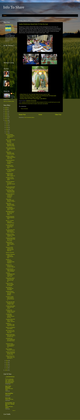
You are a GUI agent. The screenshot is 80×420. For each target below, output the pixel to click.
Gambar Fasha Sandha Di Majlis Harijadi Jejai (30, 97)
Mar (7, 364)
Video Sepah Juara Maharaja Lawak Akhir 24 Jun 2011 (10, 145)
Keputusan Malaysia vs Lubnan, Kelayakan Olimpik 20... (10, 183)
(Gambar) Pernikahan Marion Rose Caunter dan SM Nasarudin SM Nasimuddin (38, 95)
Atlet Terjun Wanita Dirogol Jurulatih (13, 28)
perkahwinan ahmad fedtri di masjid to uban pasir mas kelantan (35, 103)
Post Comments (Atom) (29, 117)
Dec (7, 121)
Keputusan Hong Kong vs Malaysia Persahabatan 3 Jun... (10, 345)
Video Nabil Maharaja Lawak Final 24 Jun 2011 (10, 149)
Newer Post (22, 114)
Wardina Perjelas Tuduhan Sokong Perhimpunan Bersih (10, 136)
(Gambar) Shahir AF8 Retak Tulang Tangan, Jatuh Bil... (10, 320)
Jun (7, 132)
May (7, 360)
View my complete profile (9, 101)
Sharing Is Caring (9, 24)
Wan (13, 93)
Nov (7, 123)
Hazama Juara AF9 (10, 252)
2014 (6, 114)
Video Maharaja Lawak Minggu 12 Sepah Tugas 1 (10, 208)
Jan (7, 367)
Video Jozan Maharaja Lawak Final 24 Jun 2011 (10, 153)
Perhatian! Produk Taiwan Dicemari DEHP (10, 178)
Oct (7, 125)
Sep (7, 127)
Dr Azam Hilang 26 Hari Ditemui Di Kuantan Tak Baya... (10, 226)
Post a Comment (24, 108)
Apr (7, 362)
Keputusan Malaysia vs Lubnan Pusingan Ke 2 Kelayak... (10, 162)
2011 (6, 120)
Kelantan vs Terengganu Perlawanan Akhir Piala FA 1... (10, 261)
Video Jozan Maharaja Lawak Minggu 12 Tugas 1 (10, 204)
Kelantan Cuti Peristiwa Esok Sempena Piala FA (10, 265)
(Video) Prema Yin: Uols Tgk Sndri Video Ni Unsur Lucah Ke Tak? (35, 94)
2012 (6, 118)
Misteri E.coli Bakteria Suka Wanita (10, 328)
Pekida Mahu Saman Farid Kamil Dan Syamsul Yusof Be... (10, 279)
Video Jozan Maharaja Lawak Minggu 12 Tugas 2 (10, 200)
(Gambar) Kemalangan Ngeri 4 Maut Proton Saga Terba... (10, 274)
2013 (6, 116)
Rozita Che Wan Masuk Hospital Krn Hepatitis (10, 284)
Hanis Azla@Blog (9, 393)
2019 (6, 107)
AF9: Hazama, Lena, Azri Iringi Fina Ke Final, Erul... (10, 331)
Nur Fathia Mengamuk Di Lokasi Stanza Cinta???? (10, 170)
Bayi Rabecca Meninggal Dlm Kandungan (9, 288)
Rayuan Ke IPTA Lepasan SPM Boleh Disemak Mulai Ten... (9, 249)
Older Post (58, 114)
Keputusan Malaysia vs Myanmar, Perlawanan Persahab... (10, 195)
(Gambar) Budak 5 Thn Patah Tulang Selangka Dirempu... (10, 293)
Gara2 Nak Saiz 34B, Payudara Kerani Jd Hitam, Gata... (10, 303)
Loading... (6, 64)
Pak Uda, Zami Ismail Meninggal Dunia (10, 187)
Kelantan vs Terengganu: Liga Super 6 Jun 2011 (10, 324)
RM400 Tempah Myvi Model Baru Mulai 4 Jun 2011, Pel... (10, 335)
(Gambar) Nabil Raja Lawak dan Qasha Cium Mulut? (12, 83)
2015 (6, 113)
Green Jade (7, 398)
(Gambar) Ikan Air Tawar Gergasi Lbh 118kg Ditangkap (10, 270)
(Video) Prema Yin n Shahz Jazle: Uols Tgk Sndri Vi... (10, 357)
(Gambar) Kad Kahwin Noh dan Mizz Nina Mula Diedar (10, 239)
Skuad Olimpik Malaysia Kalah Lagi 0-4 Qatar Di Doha (10, 243)
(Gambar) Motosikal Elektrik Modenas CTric (10, 217)
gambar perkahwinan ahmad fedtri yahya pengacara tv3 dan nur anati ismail (38, 102)
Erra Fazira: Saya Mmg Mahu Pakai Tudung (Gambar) (10, 191)
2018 (6, 109)
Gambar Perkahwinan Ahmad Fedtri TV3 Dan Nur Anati (33, 24)
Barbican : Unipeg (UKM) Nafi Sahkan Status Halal (10, 157)
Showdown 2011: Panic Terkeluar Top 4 (10, 166)
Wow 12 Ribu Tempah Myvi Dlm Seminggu (10, 141)
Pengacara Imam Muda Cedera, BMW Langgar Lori (10, 174)
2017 (6, 111)
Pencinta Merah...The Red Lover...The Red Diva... (10, 404)
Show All (13, 410)
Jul (7, 131)
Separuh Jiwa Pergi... (9, 399)
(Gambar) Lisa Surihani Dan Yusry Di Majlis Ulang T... (10, 311)
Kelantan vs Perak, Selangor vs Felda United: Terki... (10, 235)
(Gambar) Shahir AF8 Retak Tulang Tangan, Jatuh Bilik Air (33, 98)
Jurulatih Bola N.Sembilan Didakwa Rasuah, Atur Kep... (10, 315)
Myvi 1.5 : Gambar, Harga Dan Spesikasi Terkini (10, 221)
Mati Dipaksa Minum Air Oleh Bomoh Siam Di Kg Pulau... (10, 213)
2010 (6, 370)
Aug (7, 129)
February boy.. (8, 394)
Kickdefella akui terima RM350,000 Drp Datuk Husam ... (10, 340)
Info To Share (13, 7)
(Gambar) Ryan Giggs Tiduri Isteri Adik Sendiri (10, 307)
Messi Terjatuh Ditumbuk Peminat (10, 349)
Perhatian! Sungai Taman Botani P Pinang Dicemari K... (10, 298)
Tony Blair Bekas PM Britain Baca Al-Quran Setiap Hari (10, 231)
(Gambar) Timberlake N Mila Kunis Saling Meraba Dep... (10, 256)
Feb (7, 365)
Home (5, 15)
